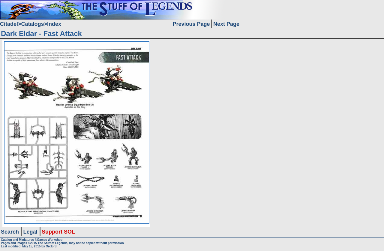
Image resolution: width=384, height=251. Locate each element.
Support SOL (58, 232)
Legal (30, 232)
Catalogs (32, 24)
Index (54, 24)
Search (10, 232)
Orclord (51, 246)
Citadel (9, 24)
